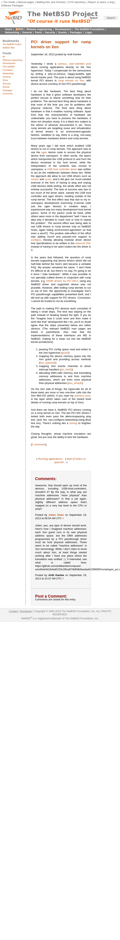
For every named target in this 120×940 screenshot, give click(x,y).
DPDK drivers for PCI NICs (62, 280)
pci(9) (65, 352)
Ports (38, 32)
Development (63, 29)
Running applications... (51, 458)
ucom (48, 179)
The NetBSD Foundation (89, 29)
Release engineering (39, 29)
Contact (13, 611)
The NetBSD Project (12, 44)
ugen (44, 152)
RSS (21, 29)
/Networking (8, 73)
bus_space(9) (48, 362)
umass (34, 179)
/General (7, 77)
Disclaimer (26, 611)
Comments (8, 94)
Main (69, 458)
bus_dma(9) (75, 383)
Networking (12, 32)
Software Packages (12, 5)
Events (62, 32)
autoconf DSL (83, 243)
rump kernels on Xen (71, 80)
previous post (82, 395)
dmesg (73, 423)
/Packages (7, 90)
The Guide (9, 2)
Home (8, 29)
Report (92, 2)
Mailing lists (43, 2)
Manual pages (26, 2)
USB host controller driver (62, 169)
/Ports (5, 80)
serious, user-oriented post (74, 63)
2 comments (39, 444)
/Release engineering (12, 60)
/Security (7, 84)
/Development (9, 63)
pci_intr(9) (66, 369)
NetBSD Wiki (9, 48)
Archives (61, 2)
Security (50, 32)
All (4, 57)
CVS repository (77, 2)
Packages (76, 32)
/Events (6, 87)
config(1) (36, 239)
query (103, 2)
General (27, 32)
